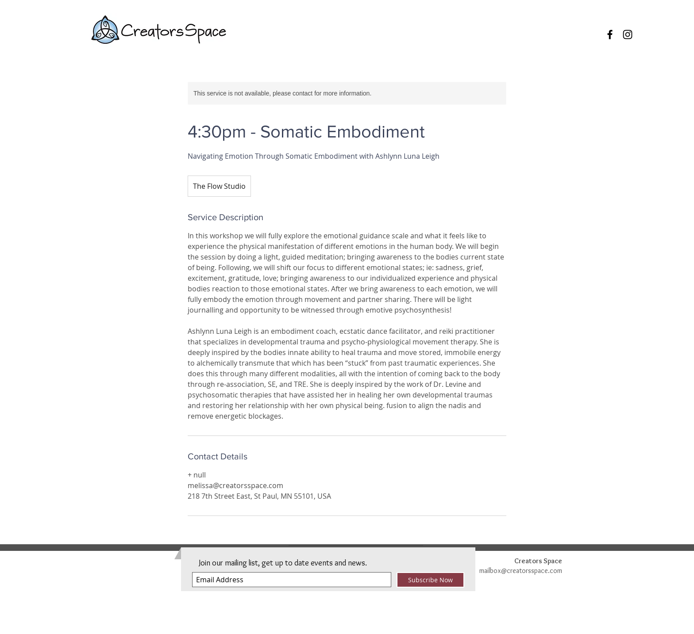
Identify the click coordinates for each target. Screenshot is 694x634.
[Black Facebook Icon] (610, 34)
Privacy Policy (451, 630)
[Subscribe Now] (430, 580)
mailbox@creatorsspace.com (520, 570)
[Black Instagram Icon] (627, 34)
